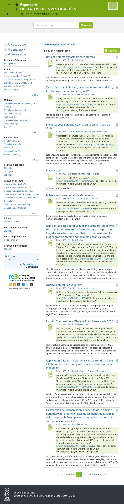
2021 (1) (8, 175)
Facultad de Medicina (78, 324)
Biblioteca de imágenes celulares (83, 173)
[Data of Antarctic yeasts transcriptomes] (50, 63)
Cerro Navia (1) (11, 240)
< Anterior (69, 474)
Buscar (86, 25)
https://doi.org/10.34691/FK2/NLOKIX (86, 337)
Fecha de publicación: (60, 44)
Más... (35, 95)
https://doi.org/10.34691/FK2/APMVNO (74, 67)
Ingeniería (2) (10, 117)
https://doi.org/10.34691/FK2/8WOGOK (75, 181)
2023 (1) (8, 168)
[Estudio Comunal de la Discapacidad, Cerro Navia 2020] (50, 327)
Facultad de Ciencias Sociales (81, 94)
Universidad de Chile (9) (15, 184)
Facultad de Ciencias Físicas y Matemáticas (88, 371)
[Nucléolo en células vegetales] (50, 291)
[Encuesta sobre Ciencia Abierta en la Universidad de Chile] (50, 135)
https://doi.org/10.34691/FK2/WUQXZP (74, 387)
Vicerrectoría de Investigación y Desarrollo (88, 131)
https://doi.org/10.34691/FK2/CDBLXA (74, 104)
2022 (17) (10, 63)
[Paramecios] (50, 177)
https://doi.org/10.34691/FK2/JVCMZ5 (96, 144)
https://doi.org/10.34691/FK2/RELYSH (74, 208)
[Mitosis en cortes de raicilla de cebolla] (50, 202)
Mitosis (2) (8, 148)
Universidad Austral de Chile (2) (18, 191)
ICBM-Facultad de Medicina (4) (18, 187)
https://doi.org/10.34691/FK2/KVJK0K (73, 298)
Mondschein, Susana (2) (15, 73)
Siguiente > (95, 474)
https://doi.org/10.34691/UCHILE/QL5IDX (75, 446)
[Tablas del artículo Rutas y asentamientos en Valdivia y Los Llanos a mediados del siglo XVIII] (50, 97)
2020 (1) (8, 231)
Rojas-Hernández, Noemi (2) (17, 76)
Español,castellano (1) (14, 222)
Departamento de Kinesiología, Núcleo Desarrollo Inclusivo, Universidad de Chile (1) (21, 197)
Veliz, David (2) (11, 90)
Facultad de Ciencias (77, 60)
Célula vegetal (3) (12, 141)
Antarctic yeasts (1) (12, 154)
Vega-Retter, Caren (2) (14, 86)
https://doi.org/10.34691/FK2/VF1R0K (97, 258)
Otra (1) (7, 127)
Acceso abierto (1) (12, 151)
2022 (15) (8, 171)
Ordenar (112, 50)
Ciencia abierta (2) (12, 144)
